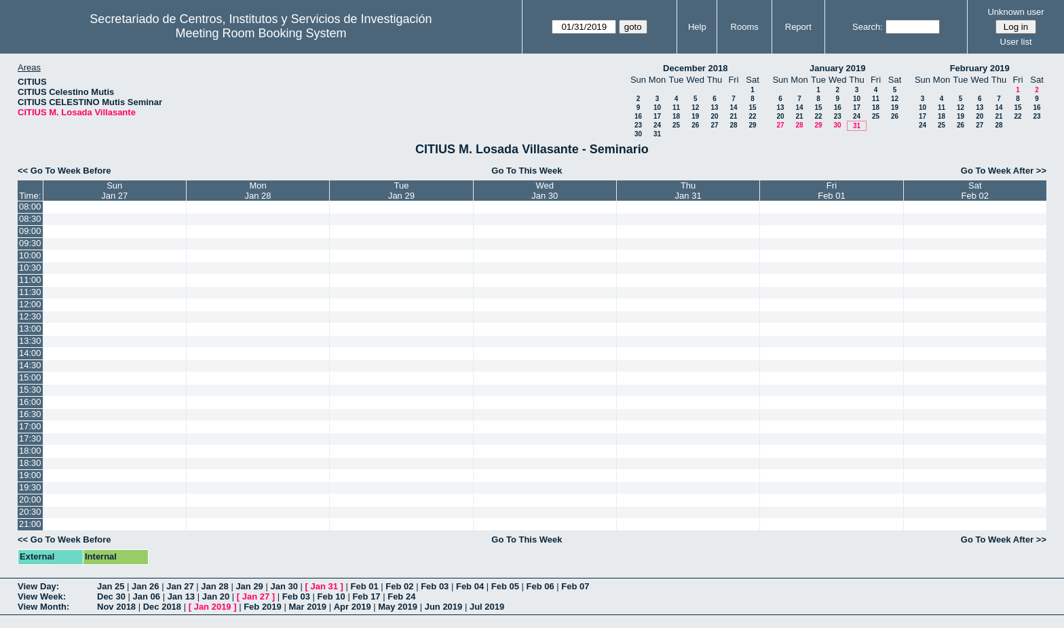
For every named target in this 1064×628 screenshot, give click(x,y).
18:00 (30, 451)
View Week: (42, 596)
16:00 (30, 402)
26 (695, 125)
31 (657, 134)
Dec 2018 (162, 607)
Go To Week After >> (1003, 170)
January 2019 (837, 68)
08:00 (30, 206)
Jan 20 (215, 596)
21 (733, 116)
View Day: (38, 586)
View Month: (43, 607)
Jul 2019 (487, 607)
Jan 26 (145, 586)
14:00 (30, 353)
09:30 (30, 243)
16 (638, 116)
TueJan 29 (401, 190)
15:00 (30, 377)
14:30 (30, 365)
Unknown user (1015, 12)
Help (697, 27)
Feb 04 (470, 586)
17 (657, 116)
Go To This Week (526, 170)
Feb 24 (401, 596)
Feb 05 (505, 586)
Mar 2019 (307, 607)
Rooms (745, 27)
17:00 (30, 426)
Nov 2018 (116, 607)
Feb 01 (365, 586)
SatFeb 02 (975, 190)
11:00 (30, 280)
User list (1016, 42)
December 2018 (695, 68)
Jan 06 (146, 596)
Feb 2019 (263, 607)
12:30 (30, 316)
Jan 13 (181, 596)
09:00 (30, 231)
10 (657, 107)
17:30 (30, 438)
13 (714, 107)
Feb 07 (575, 586)
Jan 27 (179, 586)
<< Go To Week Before (64, 170)
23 (638, 125)
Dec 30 (111, 596)
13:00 (30, 328)
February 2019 (980, 68)
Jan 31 (324, 586)
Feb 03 (435, 586)
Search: (867, 27)
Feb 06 (540, 586)
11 (676, 107)
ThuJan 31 (688, 190)
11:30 (30, 292)
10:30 (30, 267)
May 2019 (397, 607)
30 (638, 134)
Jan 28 (214, 586)
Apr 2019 (352, 607)
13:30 (30, 341)
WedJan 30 (544, 190)
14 (733, 107)
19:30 (30, 487)
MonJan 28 (258, 190)
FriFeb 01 (831, 190)
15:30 (30, 390)
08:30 (30, 219)
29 (752, 125)
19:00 (30, 475)
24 (657, 125)
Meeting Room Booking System (260, 33)
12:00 (30, 304)
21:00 (30, 524)
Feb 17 (366, 596)
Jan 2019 (212, 607)
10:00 (30, 255)
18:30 (30, 463)
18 (676, 116)
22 (752, 116)
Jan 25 (110, 586)
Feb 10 (331, 596)
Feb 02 (399, 586)
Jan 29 (249, 586)
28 (733, 125)
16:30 (30, 414)
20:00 (30, 499)
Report (798, 27)
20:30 (30, 512)
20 (714, 116)
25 (676, 125)
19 (695, 116)
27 (714, 125)
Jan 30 (283, 586)
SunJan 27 (114, 190)
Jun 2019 (444, 607)
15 (752, 107)
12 (695, 107)
